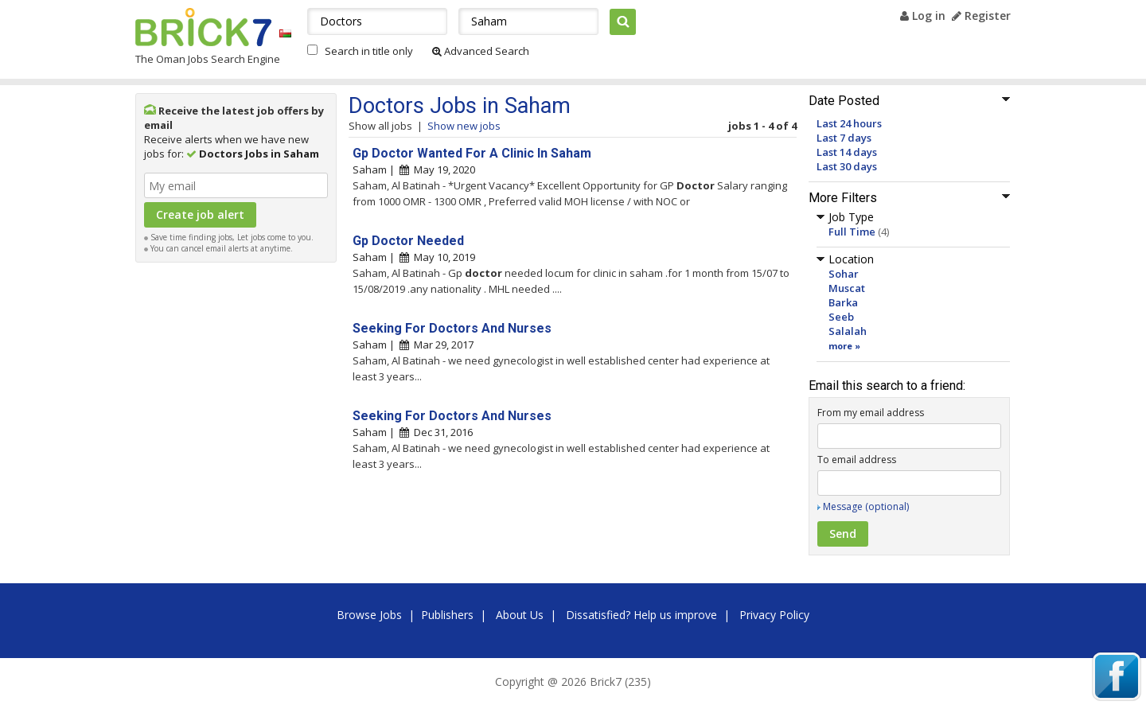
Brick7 (203, 27)
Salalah (847, 331)
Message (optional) (866, 506)
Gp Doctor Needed (408, 240)
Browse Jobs (369, 614)
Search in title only (369, 51)
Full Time (851, 231)
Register (981, 15)
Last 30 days (847, 166)
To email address (856, 459)
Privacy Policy (774, 614)
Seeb (841, 317)
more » (844, 346)
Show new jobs (464, 126)
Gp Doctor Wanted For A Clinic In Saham (472, 153)
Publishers (447, 614)
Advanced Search (480, 51)
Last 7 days (844, 137)
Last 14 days (847, 152)
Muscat (846, 288)
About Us (520, 614)
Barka (843, 302)
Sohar (843, 274)
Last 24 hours (849, 123)
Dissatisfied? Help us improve (641, 614)
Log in (922, 15)
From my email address (870, 412)
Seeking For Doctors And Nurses (452, 328)
